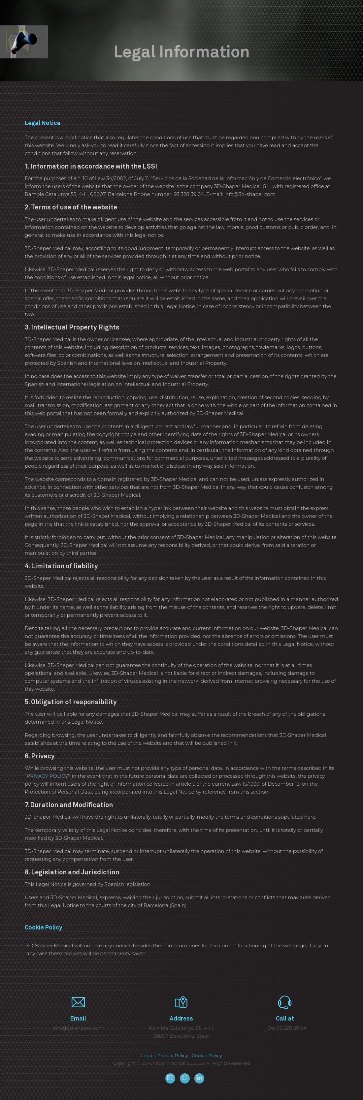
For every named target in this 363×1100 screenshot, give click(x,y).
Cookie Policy (207, 1055)
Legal (147, 1055)
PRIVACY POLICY (47, 776)
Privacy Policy (172, 1055)
